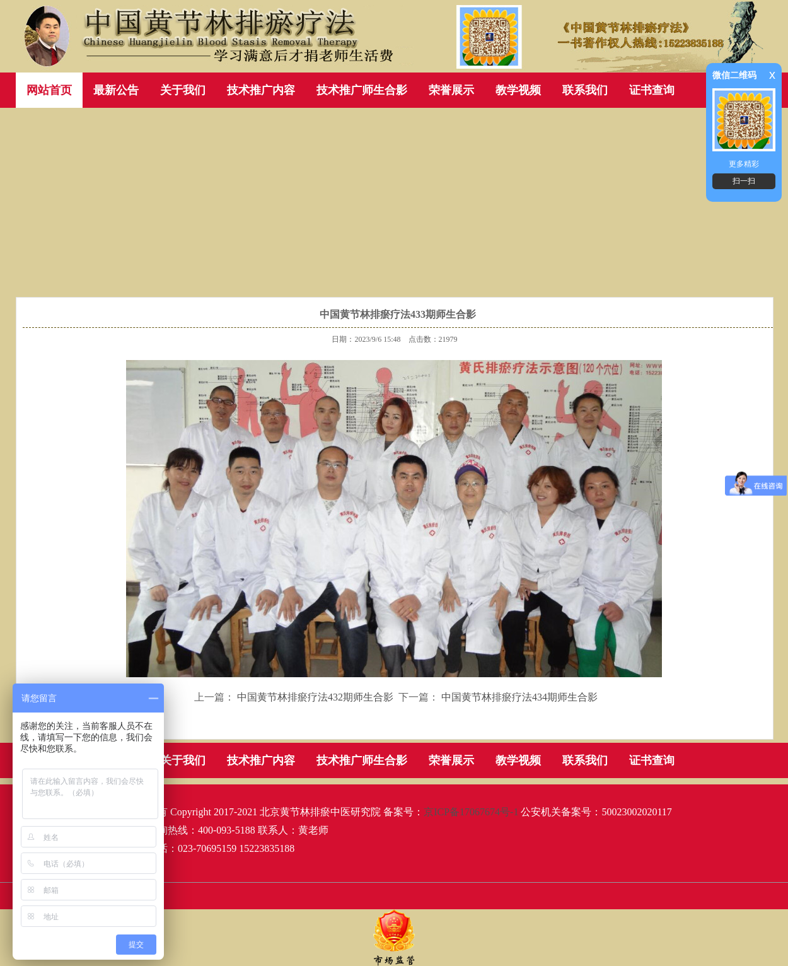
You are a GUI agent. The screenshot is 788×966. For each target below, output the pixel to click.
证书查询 (652, 90)
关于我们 (183, 90)
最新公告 (116, 90)
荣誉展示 (451, 90)
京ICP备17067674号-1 (471, 811)
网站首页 (49, 90)
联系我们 (585, 90)
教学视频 (518, 90)
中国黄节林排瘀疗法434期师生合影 (519, 697)
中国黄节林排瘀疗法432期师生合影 (315, 697)
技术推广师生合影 (361, 90)
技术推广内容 (261, 90)
